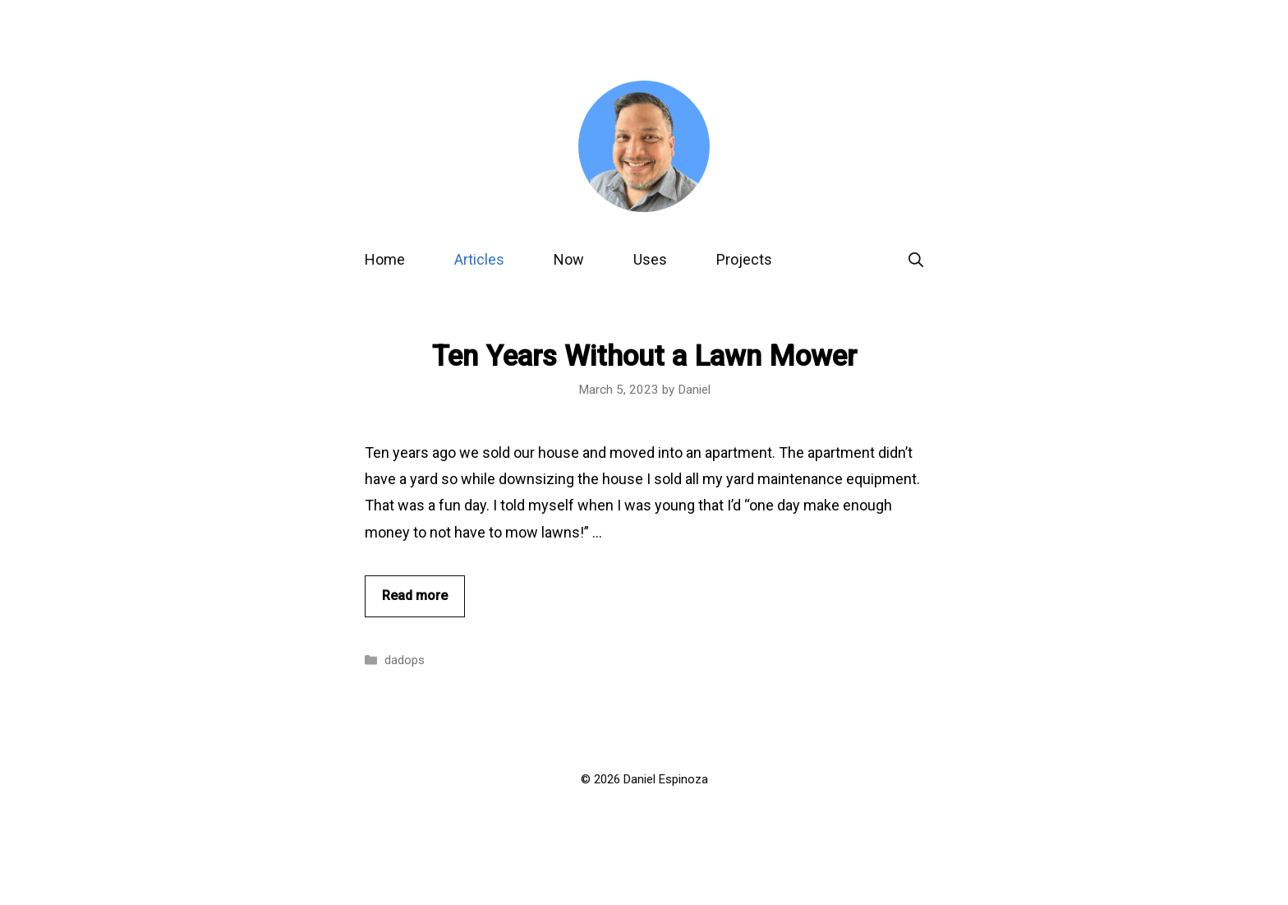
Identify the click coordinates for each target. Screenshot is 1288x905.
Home (385, 259)
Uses (650, 259)
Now (569, 259)
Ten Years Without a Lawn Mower (644, 356)
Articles (479, 259)
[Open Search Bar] (916, 259)
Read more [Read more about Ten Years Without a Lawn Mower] (415, 595)
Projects (744, 259)
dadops (404, 660)
